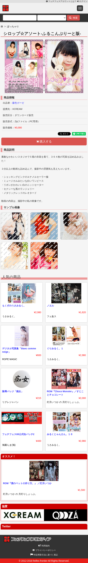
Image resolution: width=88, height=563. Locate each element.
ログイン (82, 1)
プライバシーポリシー (44, 550)
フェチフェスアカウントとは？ (61, 1)
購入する (44, 141)
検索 (73, 17)
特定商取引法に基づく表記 (44, 555)
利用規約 (44, 546)
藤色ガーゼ (18, 102)
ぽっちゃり (13, 26)
